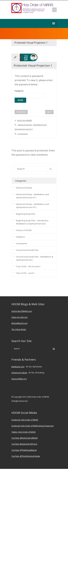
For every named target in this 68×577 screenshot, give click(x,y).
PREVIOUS (21, 112)
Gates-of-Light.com (19, 317)
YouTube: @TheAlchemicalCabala (25, 456)
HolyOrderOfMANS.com (21, 311)
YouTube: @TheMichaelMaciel (24, 450)
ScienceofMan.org (19, 379)
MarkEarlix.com (17, 366)
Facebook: (16, 420)
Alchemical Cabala (19, 372)
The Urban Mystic (18, 329)
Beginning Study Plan (25, 214)
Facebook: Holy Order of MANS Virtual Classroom (32, 426)
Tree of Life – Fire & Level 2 (28, 266)
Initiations (20, 236)
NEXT (49, 112)
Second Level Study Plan (27, 250)
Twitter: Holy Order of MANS (23, 432)
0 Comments (22, 134)
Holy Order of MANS (29, 420)
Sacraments (21, 243)
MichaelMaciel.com (19, 323)
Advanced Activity (24, 187)
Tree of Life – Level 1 (25, 273)
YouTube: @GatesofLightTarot (24, 444)
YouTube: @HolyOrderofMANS (24, 438)
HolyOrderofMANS (24, 120)
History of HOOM (23, 230)
